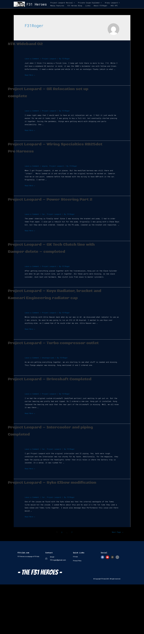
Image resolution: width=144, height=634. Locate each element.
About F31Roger (100, 5)
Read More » (30, 75)
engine (45, 173)
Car (43, 228)
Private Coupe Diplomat (89, 3)
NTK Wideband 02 (33, 43)
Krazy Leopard (111, 3)
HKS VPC (114, 5)
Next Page (116, 581)
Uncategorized (48, 393)
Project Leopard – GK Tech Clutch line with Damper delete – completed (53, 265)
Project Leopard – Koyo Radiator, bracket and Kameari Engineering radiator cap (53, 318)
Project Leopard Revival (61, 3)
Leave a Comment (32, 58)
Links (87, 5)
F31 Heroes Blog (74, 5)
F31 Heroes (37, 4)
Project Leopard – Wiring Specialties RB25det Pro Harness (45, 150)
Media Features (57, 5)
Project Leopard (49, 58)
